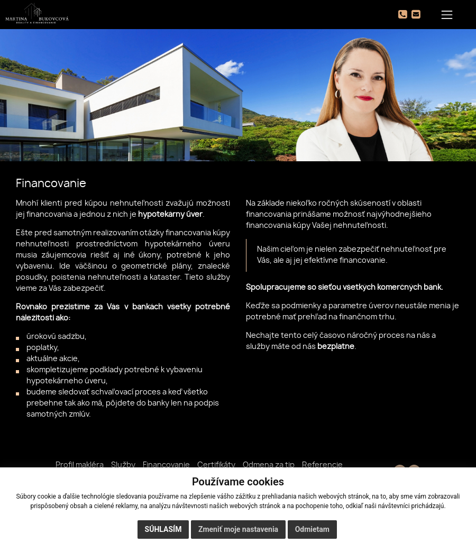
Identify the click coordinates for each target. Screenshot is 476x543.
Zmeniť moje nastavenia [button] (238, 529)
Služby (123, 465)
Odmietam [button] (312, 529)
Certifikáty (216, 465)
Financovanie (166, 465)
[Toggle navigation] (447, 14)
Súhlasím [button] (163, 529)
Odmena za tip (269, 465)
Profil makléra (80, 465)
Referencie (322, 465)
